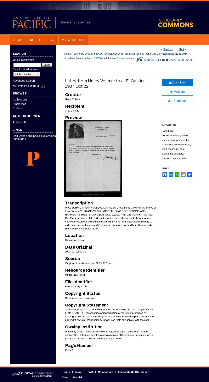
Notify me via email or (29, 85)
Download (177, 82)
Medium (177, 91)
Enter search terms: (23, 59)
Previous (167, 49)
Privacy (66, 377)
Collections (20, 99)
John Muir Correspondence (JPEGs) (83, 58)
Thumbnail (177, 101)
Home (67, 53)
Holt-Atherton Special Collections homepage (34, 137)
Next (181, 49)
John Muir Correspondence (119, 58)
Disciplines (19, 104)
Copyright (78, 377)
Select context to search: (27, 69)
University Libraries (83, 53)
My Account (105, 372)
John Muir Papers (133, 53)
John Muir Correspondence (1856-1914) (166, 53)
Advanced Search (24, 80)
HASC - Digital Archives (109, 53)
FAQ (90, 372)
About (79, 372)
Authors (18, 108)
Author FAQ (20, 122)
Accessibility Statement (133, 372)
